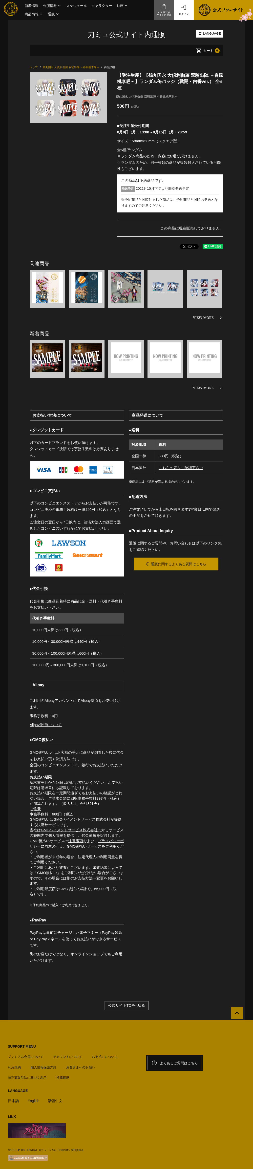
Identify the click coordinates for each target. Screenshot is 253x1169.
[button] (52, 5)
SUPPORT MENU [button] (22, 1046)
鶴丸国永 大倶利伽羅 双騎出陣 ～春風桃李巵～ (146, 96)
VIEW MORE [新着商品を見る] (203, 387)
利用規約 (14, 1066)
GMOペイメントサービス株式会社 (69, 830)
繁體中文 (55, 1099)
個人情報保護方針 (43, 1066)
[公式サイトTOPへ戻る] (236, 1013)
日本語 (13, 1099)
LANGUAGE (210, 33)
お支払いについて (105, 1055)
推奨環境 (62, 1076)
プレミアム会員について (25, 1055)
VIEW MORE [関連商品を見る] (203, 317)
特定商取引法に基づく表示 (27, 1076)
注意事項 (75, 840)
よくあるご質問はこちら (174, 1062)
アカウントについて (67, 1055)
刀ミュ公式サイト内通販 (164, 9)
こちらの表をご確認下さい (181, 468)
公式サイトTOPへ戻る (126, 1005)
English (33, 1099)
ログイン (184, 10)
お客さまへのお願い (80, 1066)
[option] (68, 97)
